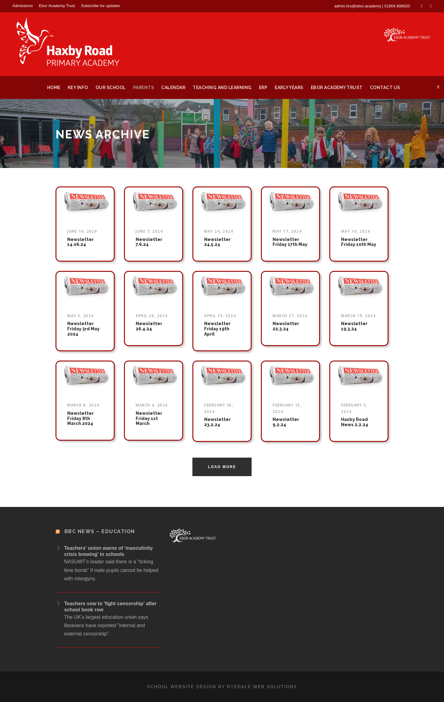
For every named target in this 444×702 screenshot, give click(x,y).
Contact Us (385, 87)
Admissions (22, 5)
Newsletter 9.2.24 (286, 422)
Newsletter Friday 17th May (290, 242)
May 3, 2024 (80, 315)
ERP (263, 87)
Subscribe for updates (100, 5)
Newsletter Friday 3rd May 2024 (83, 329)
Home (53, 87)
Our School (111, 87)
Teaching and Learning (222, 87)
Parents (143, 87)
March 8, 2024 (83, 405)
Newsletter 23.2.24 (217, 422)
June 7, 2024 (149, 231)
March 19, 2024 (358, 315)
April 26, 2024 (151, 315)
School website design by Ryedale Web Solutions (222, 686)
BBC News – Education (99, 531)
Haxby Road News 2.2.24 (354, 422)
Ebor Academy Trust (57, 5)
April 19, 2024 (220, 315)
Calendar (173, 87)
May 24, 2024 (218, 231)
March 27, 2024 (290, 315)
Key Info (78, 87)
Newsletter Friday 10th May (358, 242)
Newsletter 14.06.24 (80, 242)
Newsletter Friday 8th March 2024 (80, 418)
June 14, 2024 (82, 231)
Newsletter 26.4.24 (149, 326)
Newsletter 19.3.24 (354, 326)
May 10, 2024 (355, 231)
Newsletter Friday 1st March (149, 418)
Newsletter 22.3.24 (286, 326)
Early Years (289, 87)
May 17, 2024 (287, 231)
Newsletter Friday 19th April (217, 329)
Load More (222, 467)
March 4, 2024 (152, 405)
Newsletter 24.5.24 (217, 242)
